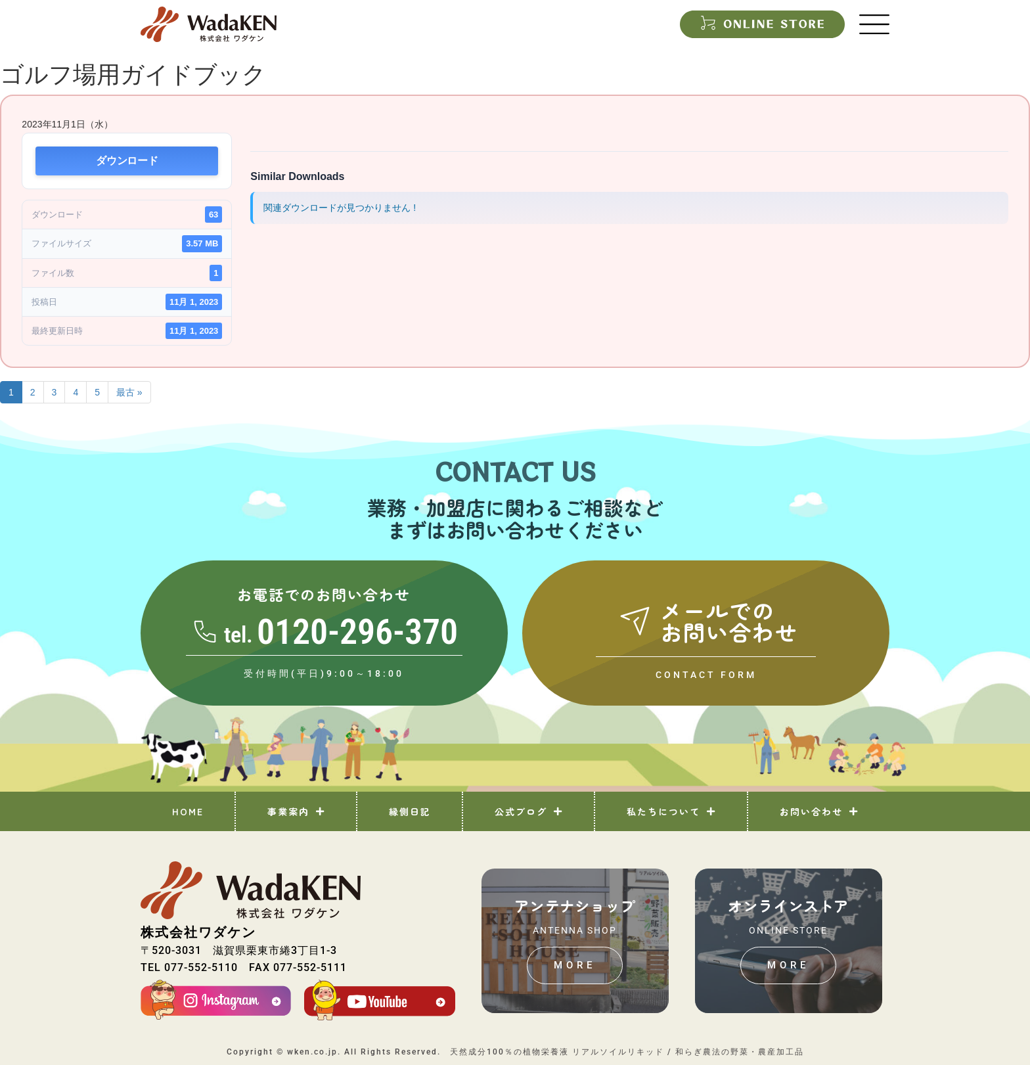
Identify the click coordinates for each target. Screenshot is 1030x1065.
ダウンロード (127, 160)
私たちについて (671, 811)
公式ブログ (529, 811)
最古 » (129, 392)
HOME (188, 811)
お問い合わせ (819, 811)
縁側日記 (410, 811)
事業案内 (296, 811)
